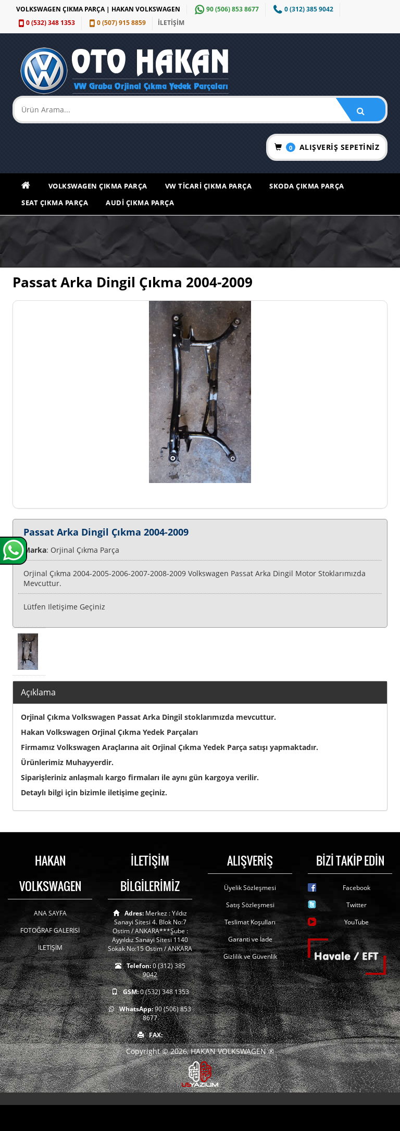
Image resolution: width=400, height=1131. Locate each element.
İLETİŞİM (171, 22)
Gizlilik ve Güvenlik (250, 956)
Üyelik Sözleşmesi (250, 887)
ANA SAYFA (50, 913)
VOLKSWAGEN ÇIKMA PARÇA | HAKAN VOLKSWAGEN (98, 9)
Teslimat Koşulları (250, 922)
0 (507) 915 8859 (116, 22)
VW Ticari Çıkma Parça (208, 185)
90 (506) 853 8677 (225, 9)
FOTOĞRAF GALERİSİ (50, 930)
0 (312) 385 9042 (302, 9)
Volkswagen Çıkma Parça (97, 185)
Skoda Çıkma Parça (306, 185)
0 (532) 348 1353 (45, 22)
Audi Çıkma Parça (140, 202)
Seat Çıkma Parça (54, 202)
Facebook (356, 887)
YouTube (356, 922)
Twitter (356, 904)
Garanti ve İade (250, 939)
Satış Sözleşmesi (250, 904)
